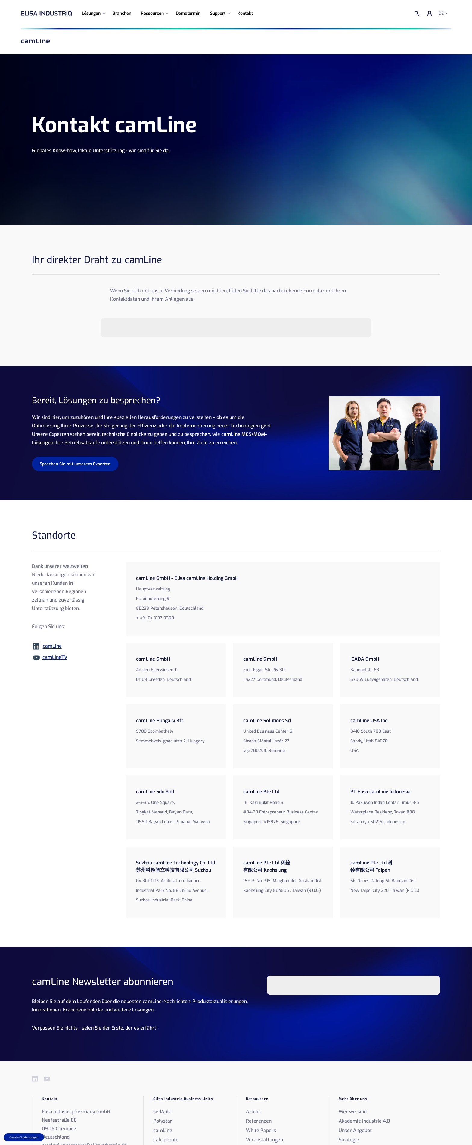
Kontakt (245, 13)
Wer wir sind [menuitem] (353, 1112)
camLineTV (54, 657)
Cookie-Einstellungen (23, 1137)
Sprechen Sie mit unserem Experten (75, 464)
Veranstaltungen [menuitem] (264, 1140)
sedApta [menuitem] (162, 1112)
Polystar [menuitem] (162, 1121)
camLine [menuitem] (162, 1130)
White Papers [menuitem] (261, 1130)
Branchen (122, 13)
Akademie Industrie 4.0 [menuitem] (364, 1121)
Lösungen (91, 13)
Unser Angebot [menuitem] (355, 1130)
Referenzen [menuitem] (259, 1121)
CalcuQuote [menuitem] (166, 1140)
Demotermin (188, 13)
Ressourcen (152, 13)
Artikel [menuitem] (253, 1112)
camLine (52, 646)
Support (217, 13)
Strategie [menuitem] (349, 1140)
